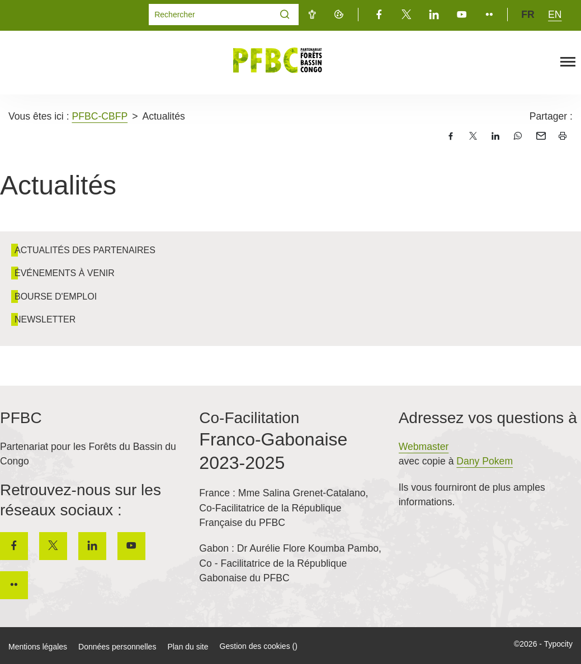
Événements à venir (65, 273)
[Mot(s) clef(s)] (210, 14)
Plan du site (187, 646)
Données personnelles (117, 646)
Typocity (558, 643)
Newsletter (45, 319)
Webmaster (424, 446)
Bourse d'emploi (56, 296)
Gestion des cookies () (258, 646)
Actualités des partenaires (85, 250)
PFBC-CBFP (99, 116)
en (554, 14)
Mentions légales (37, 646)
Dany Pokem (484, 461)
